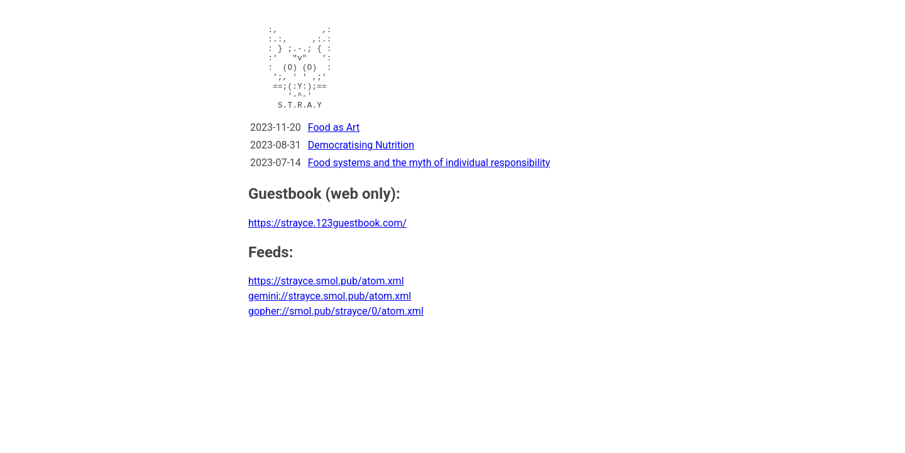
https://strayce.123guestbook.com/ (327, 240)
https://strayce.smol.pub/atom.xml (326, 298)
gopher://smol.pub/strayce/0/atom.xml (336, 328)
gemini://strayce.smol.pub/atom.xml (329, 313)
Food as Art (333, 144)
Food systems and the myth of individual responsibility (429, 180)
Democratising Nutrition (361, 162)
